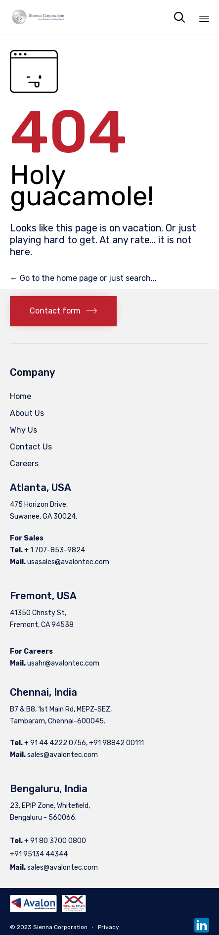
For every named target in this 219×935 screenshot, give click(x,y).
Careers (24, 463)
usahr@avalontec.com (63, 663)
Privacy (108, 927)
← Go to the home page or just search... (83, 278)
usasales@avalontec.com (68, 562)
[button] (63, 311)
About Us (27, 413)
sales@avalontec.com (62, 755)
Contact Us (31, 446)
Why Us (23, 430)
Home (20, 396)
